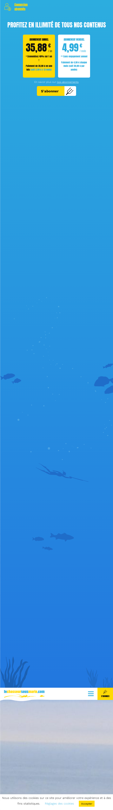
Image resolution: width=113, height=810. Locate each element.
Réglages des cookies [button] (59, 803)
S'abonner (57, 91)
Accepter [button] (86, 803)
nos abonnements (68, 81)
